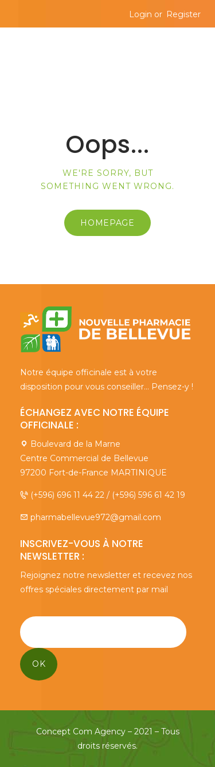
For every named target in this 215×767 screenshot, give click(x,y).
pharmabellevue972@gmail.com (95, 517)
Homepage (107, 223)
